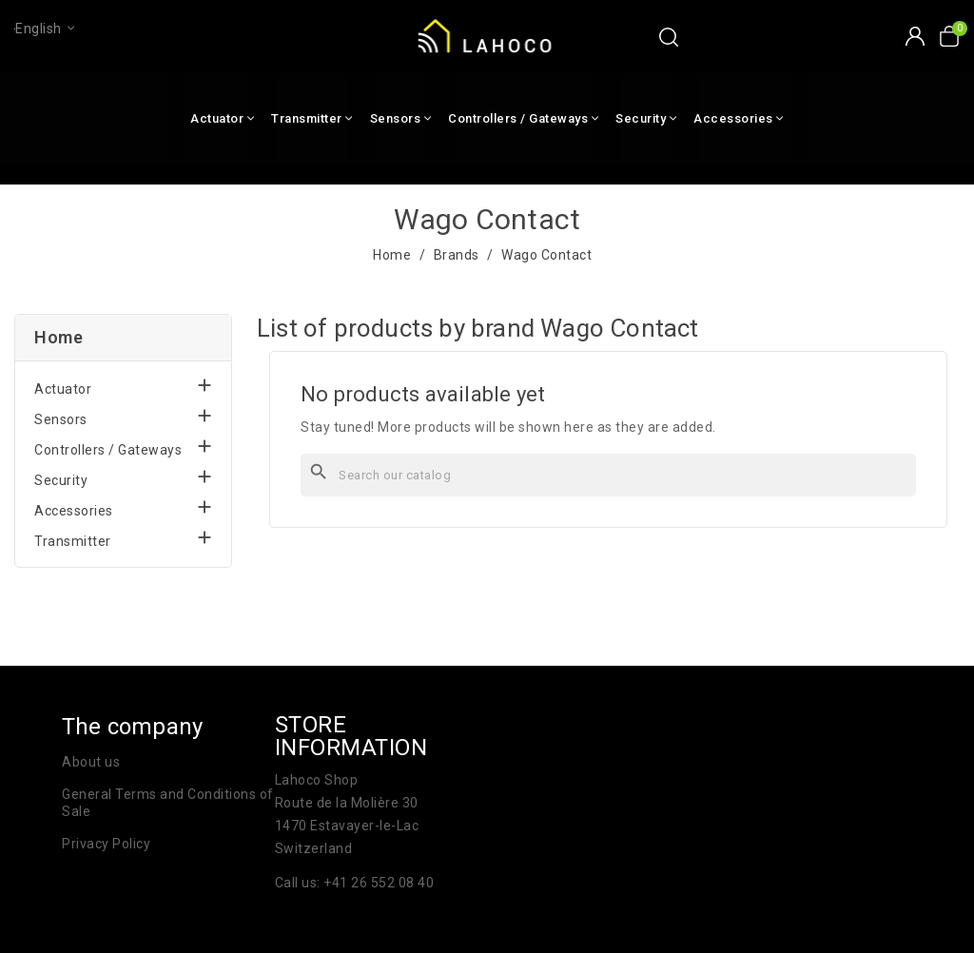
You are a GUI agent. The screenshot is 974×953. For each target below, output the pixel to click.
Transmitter (72, 541)
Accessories (73, 510)
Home (58, 337)
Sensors (61, 419)
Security (61, 480)
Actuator (62, 389)
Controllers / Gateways (108, 449)
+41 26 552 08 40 (378, 882)
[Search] (608, 475)
